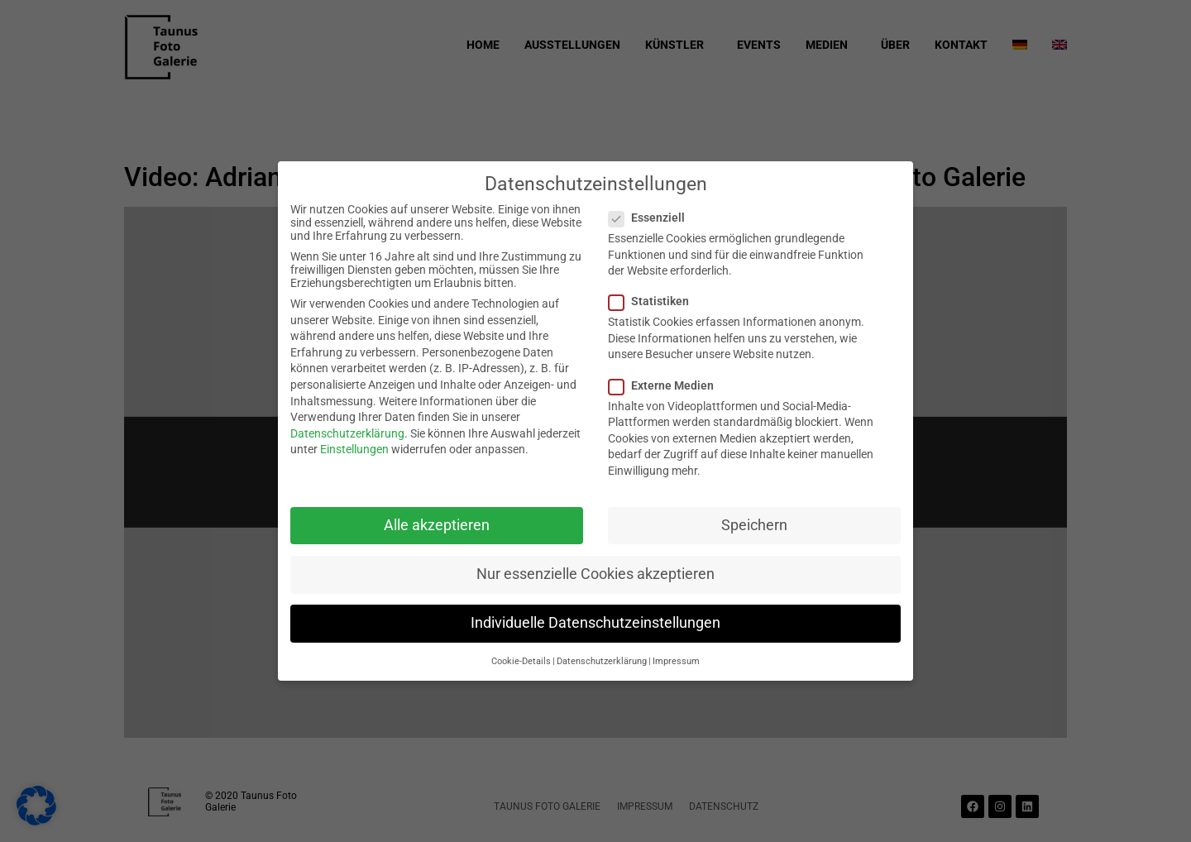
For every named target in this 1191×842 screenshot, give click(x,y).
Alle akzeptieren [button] (437, 525)
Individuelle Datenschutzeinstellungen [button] (595, 623)
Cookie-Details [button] (521, 661)
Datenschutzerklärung (347, 433)
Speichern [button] (754, 525)
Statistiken (654, 301)
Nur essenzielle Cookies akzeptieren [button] (595, 574)
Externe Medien (666, 385)
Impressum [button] (676, 661)
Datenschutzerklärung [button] (602, 661)
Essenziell (652, 217)
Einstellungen (354, 449)
